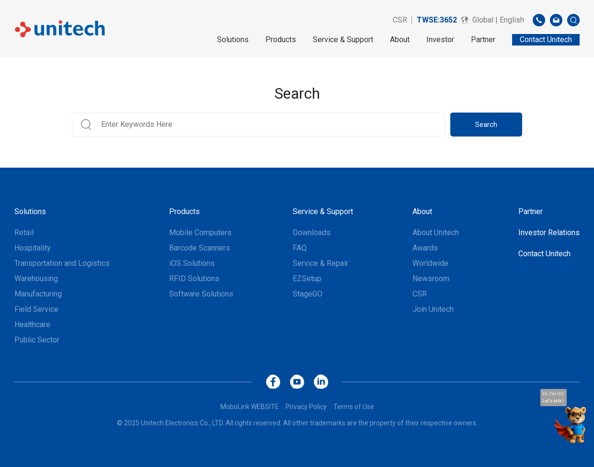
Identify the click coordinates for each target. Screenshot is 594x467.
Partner (483, 39)
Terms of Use (353, 406)
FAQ (300, 247)
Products (280, 39)
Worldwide (430, 263)
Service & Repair (320, 263)
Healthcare (32, 324)
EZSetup (307, 278)
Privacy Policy (306, 406)
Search (486, 124)
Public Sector (36, 339)
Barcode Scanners (199, 247)
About (400, 39)
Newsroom (430, 278)
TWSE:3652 (437, 19)
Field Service (36, 309)
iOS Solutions (192, 263)
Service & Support (343, 39)
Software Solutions (201, 293)
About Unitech (435, 232)
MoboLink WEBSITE (249, 406)
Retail (24, 232)
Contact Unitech (544, 253)
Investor (440, 39)
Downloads (312, 232)
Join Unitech (433, 309)
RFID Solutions (194, 278)
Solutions (233, 39)
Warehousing (36, 278)
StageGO (307, 293)
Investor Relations (549, 232)
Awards (425, 247)
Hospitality (32, 247)
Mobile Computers (200, 232)
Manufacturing (38, 293)
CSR (400, 19)
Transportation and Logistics (62, 263)
